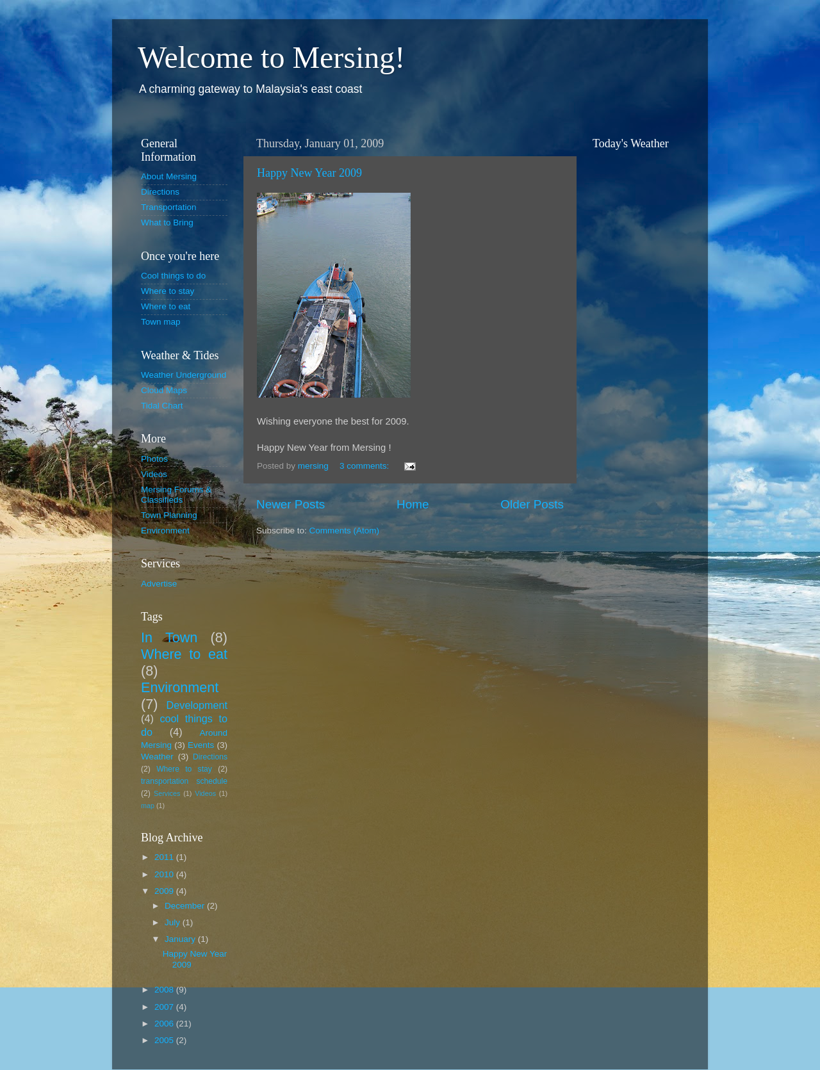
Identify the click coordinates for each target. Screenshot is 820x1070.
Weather (157, 756)
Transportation (169, 207)
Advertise (159, 583)
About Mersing (169, 176)
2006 (165, 1023)
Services (167, 793)
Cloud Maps (164, 390)
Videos (154, 474)
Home (413, 504)
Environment (165, 530)
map (147, 805)
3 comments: (365, 466)
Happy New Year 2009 (309, 172)
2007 (165, 1007)
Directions (160, 192)
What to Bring (167, 222)
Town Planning (169, 515)
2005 (165, 1040)
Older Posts (532, 504)
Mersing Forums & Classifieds (176, 495)
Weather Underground (183, 375)
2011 (165, 857)
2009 (165, 891)
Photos (154, 459)
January (181, 939)
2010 (165, 874)
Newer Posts (290, 504)
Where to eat (165, 306)
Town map (161, 322)
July (174, 922)
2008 (165, 989)
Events (201, 745)
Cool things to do (173, 275)
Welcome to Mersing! (271, 57)
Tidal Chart (162, 405)
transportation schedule (184, 781)
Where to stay (167, 291)
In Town (169, 637)
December (186, 906)
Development (197, 705)
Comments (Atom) (344, 530)
